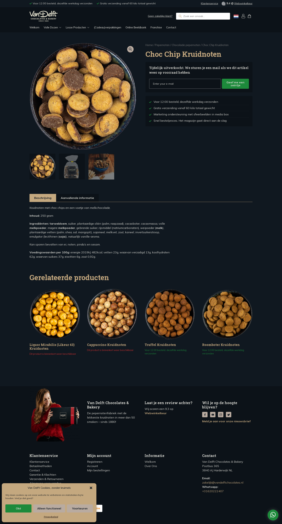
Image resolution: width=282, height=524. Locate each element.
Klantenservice (209, 3)
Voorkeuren (80, 508)
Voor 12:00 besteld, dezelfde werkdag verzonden (62, 3)
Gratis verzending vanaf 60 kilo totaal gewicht (128, 3)
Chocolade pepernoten (186, 45)
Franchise (156, 27)
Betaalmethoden (40, 466)
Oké (18, 508)
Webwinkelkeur (243, 3)
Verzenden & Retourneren (46, 479)
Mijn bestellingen (98, 470)
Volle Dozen (51, 27)
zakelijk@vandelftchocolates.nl (222, 482)
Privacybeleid (51, 516)
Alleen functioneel (49, 508)
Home (149, 45)
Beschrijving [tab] (42, 198)
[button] (91, 488)
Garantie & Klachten (42, 474)
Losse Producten (76, 27)
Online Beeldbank (136, 27)
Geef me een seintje (235, 84)
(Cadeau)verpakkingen (107, 27)
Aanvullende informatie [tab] (77, 198)
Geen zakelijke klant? (160, 16)
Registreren (94, 461)
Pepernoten (162, 45)
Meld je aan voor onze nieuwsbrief (226, 421)
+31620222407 (213, 491)
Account (92, 466)
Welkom (34, 27)
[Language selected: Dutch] (236, 16)
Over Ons (151, 466)
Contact (171, 27)
